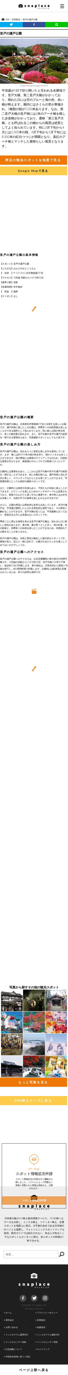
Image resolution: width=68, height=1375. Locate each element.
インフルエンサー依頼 (15, 1342)
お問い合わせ (11, 1327)
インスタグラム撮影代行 (47, 1334)
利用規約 (40, 1320)
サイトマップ (42, 1349)
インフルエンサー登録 (46, 1342)
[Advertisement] (33, 215)
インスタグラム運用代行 (16, 1334)
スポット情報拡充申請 (34, 1231)
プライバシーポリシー (46, 1312)
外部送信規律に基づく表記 (17, 1356)
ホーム (8, 1312)
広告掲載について (13, 1349)
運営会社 (9, 1320)
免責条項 (40, 1327)
